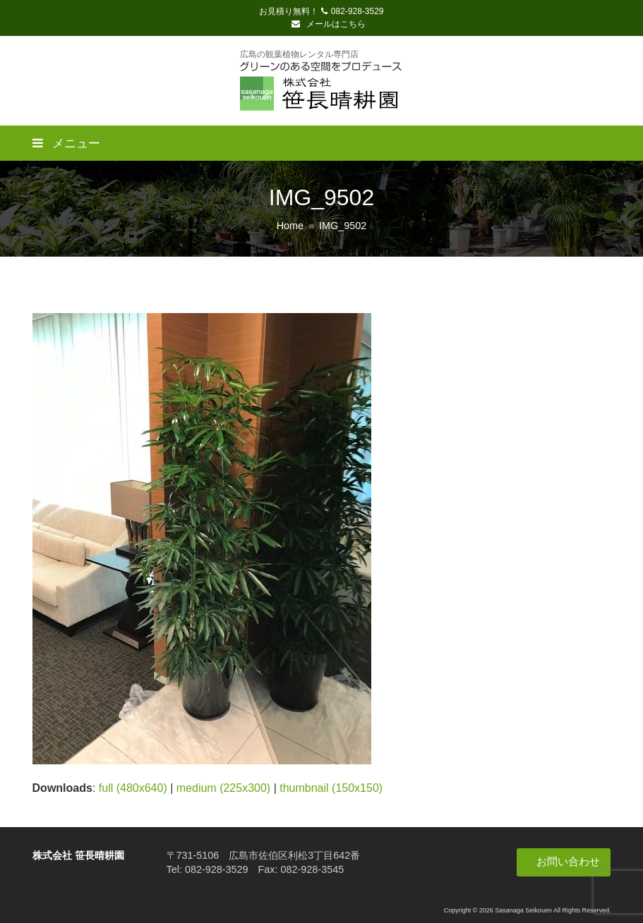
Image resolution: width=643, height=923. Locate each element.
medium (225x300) (223, 788)
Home (290, 225)
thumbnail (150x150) (331, 788)
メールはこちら (328, 24)
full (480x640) (133, 788)
